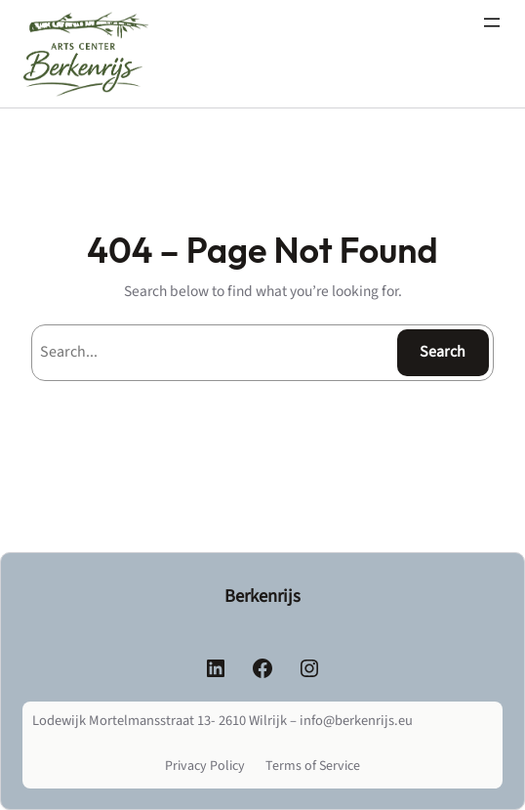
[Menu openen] (492, 22)
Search (442, 351)
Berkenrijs (262, 596)
